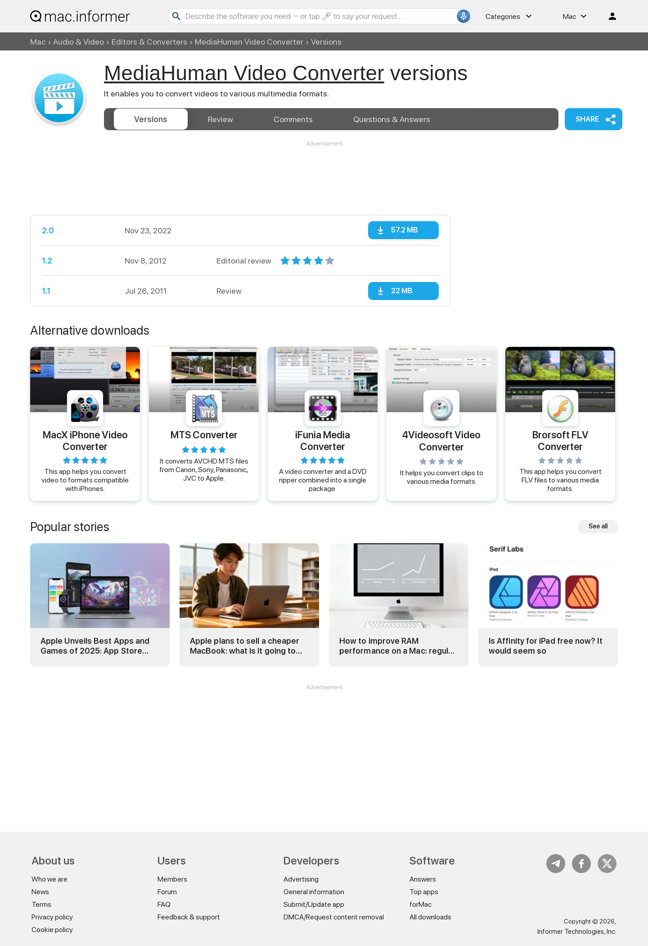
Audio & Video (78, 41)
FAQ (164, 904)
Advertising (301, 879)
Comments (293, 119)
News (40, 891)
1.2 (47, 260)
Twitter (607, 863)
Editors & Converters (149, 41)
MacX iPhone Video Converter (85, 440)
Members (172, 879)
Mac (37, 41)
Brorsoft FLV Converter (560, 440)
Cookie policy (52, 929)
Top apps (424, 891)
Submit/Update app (314, 904)
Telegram (555, 863)
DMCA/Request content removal (334, 917)
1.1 (46, 291)
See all (598, 526)
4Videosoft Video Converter (441, 440)
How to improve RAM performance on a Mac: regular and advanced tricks (397, 645)
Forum (167, 891)
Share (587, 119)
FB (581, 863)
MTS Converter (204, 435)
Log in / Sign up (608, 16)
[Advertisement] (324, 174)
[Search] (320, 16)
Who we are (50, 879)
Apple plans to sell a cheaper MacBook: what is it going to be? (244, 645)
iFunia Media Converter (322, 440)
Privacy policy (52, 917)
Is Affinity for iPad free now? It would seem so (546, 645)
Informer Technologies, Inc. (576, 932)
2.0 (48, 230)
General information (314, 891)
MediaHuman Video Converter (249, 41)
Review (220, 119)
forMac (421, 904)
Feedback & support (189, 917)
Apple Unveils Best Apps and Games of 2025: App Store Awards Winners (94, 645)
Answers (391, 119)
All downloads (430, 917)
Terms (41, 904)
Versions (150, 119)
